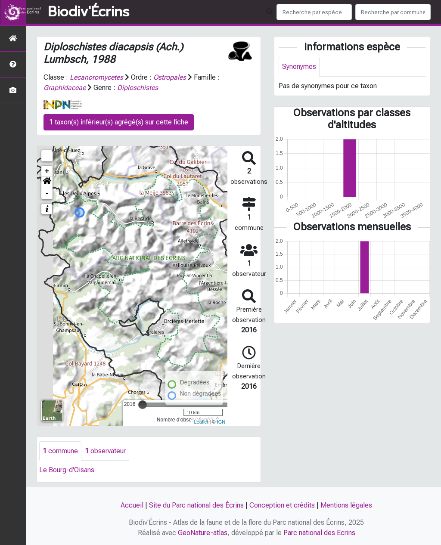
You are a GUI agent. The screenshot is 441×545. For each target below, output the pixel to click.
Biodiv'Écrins (88, 12)
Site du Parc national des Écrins (196, 505)
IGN (221, 421)
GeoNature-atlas (202, 533)
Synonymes (299, 66)
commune (60, 451)
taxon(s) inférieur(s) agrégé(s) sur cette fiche (118, 122)
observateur (105, 451)
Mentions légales (346, 505)
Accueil (132, 505)
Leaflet (201, 421)
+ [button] (47, 171)
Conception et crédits (282, 505)
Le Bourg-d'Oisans (66, 470)
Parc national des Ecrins (319, 533)
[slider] (142, 404)
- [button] (47, 194)
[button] (47, 182)
